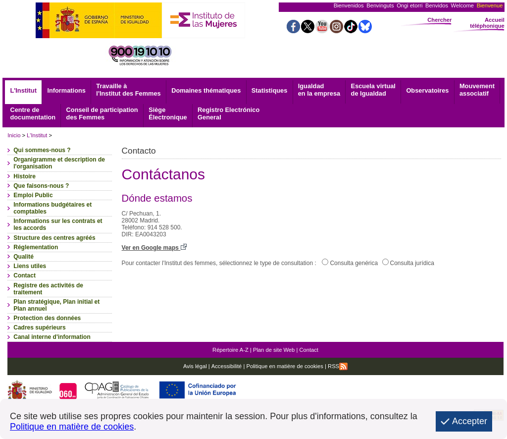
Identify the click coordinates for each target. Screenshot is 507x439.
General (228, 113)
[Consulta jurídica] (385, 262)
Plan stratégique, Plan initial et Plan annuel (56, 305)
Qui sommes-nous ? (41, 150)
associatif (477, 89)
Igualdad (319, 89)
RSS (338, 366)
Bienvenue (490, 5)
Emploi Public (32, 195)
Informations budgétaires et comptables (52, 208)
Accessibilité (226, 366)
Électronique (168, 113)
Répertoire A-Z (230, 350)
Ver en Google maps (154, 247)
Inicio (13, 135)
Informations (66, 90)
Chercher (439, 20)
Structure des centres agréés (54, 237)
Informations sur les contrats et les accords (57, 224)
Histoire (24, 176)
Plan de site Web (274, 350)
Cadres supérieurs (39, 327)
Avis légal (195, 366)
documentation (32, 113)
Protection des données (47, 318)
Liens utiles (29, 266)
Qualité (23, 256)
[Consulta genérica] (325, 262)
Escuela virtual (373, 89)
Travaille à (128, 89)
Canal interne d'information (52, 336)
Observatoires (427, 90)
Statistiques (270, 90)
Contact (24, 275)
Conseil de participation (102, 113)
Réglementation (35, 247)
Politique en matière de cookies (284, 366)
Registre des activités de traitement (48, 289)
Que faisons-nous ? (41, 185)
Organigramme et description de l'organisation (59, 163)
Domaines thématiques (206, 90)
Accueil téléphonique (487, 23)
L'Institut (23, 90)
